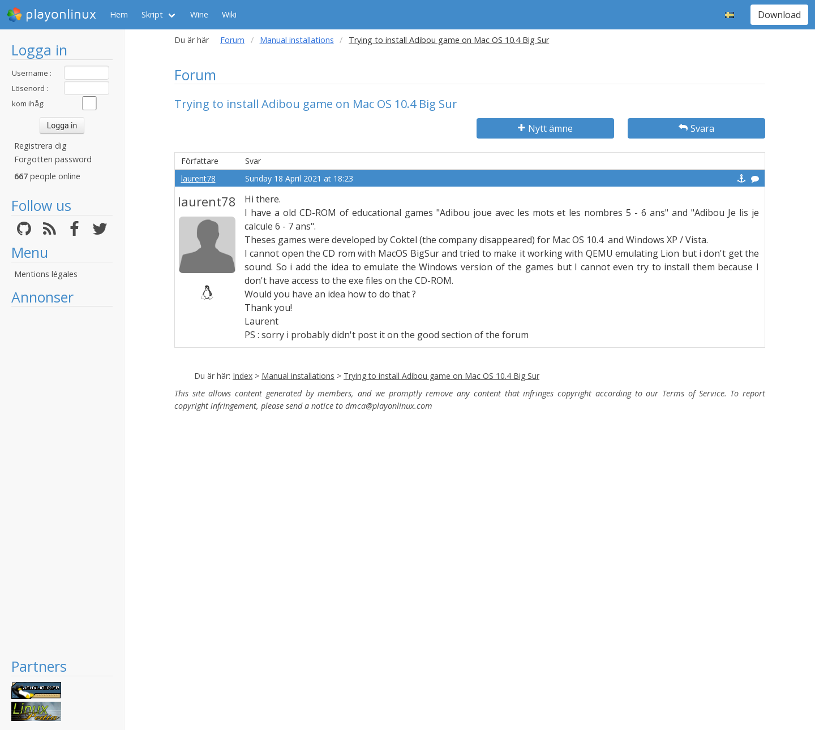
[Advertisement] (62, 481)
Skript (152, 14)
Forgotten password (53, 159)
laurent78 (198, 178)
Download (779, 14)
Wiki (229, 14)
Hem (119, 14)
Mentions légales (46, 274)
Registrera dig (40, 145)
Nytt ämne (545, 128)
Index (242, 375)
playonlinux (51, 15)
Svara (696, 128)
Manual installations (297, 39)
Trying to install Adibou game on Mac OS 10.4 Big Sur (441, 375)
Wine (199, 14)
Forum (232, 39)
